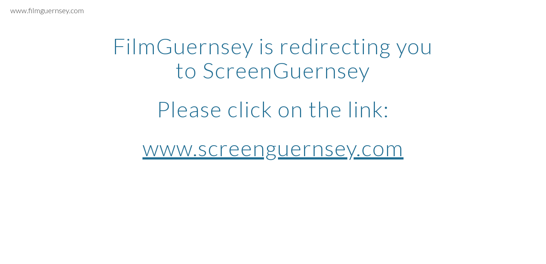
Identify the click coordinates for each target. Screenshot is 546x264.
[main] (273, 97)
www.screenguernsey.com (273, 148)
